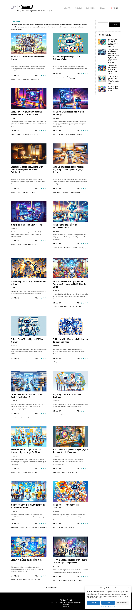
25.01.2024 (56, 63)
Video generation (75, 192)
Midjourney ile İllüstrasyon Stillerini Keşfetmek (67, 505)
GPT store (32, 134)
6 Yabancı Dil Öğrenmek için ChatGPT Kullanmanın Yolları (68, 58)
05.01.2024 (56, 175)
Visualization (43, 526)
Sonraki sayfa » (53, 586)
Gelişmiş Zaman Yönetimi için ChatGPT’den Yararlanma (28, 340)
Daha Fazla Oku (15, 75)
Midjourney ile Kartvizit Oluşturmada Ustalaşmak (68, 395)
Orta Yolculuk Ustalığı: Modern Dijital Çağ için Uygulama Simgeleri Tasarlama (70, 450)
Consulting (26, 192)
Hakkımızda (90, 8)
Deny (108, 603)
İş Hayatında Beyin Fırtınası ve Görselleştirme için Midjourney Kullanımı (27, 505)
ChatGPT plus (20, 134)
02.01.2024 (56, 231)
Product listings (34, 79)
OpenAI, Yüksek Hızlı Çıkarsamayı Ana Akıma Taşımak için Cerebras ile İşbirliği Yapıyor (113, 80)
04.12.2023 (56, 565)
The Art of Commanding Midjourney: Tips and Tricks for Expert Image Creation (69, 560)
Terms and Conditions (66, 601)
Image (63, 471)
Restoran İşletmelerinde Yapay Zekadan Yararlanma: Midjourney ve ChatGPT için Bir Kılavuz (69, 283)
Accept (93, 603)
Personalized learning (73, 77)
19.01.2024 (14, 118)
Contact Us (66, 606)
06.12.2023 (56, 510)
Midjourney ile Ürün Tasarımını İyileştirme (28, 559)
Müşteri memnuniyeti (82, 248)
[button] (128, 588)
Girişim (27, 134)
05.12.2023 (14, 563)
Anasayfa (67, 8)
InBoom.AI (26, 7)
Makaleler (79, 8)
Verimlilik (27, 361)
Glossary (66, 604)
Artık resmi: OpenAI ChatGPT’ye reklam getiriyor (113, 88)
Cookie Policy (104, 606)
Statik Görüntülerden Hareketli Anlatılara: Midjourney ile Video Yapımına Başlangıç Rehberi (70, 169)
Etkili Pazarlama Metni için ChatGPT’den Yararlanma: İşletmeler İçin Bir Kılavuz (27, 450)
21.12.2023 (14, 400)
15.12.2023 (14, 455)
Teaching (85, 77)
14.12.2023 (56, 455)
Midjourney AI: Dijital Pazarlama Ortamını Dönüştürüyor (69, 113)
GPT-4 (38, 134)
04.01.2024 (14, 228)
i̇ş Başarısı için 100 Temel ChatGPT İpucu (27, 224)
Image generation (64, 579)
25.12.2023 (56, 290)
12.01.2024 (14, 175)
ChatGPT (19, 79)
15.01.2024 (56, 118)
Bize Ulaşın (103, 8)
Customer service (67, 248)
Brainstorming (15, 526)
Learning (66, 77)
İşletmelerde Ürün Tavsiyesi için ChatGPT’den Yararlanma (24, 58)
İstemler (61, 77)
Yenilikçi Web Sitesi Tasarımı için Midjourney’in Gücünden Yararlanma (67, 340)
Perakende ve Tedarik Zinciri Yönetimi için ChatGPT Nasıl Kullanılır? (28, 395)
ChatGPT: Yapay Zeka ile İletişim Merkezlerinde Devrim (66, 226)
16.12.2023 (56, 400)
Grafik (54, 192)
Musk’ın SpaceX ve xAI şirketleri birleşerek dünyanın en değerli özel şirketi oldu (113, 43)
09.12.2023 (14, 510)
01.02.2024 (14, 63)
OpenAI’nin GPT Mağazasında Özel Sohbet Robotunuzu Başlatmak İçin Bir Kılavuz (28, 113)
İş (30, 192)
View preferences (122, 603)
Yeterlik (34, 192)
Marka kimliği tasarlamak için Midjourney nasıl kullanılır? (28, 282)
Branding (13, 301)
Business (13, 79)
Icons (58, 471)
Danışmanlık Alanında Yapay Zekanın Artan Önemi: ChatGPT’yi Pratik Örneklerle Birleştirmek (28, 169)
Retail (26, 416)
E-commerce (26, 79)
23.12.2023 (14, 345)
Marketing (73, 134)
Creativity (55, 134)
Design (61, 134)
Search (115, 25)
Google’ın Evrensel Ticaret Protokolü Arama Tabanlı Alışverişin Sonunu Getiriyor (112, 69)
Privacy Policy (111, 606)
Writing (37, 471)
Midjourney (80, 134)
